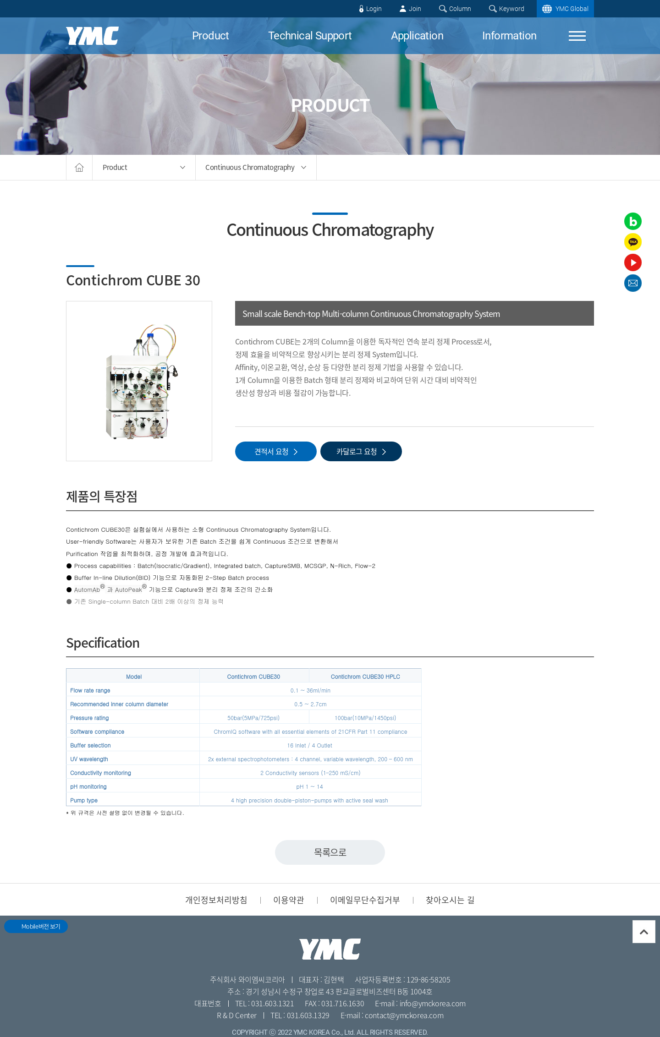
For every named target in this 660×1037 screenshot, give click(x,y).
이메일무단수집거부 (365, 900)
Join (415, 8)
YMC (92, 36)
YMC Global (572, 8)
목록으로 (330, 852)
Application (417, 35)
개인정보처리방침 (216, 900)
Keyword (511, 8)
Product (210, 35)
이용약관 (288, 900)
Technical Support (310, 35)
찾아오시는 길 (450, 900)
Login (374, 8)
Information (509, 35)
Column (460, 8)
